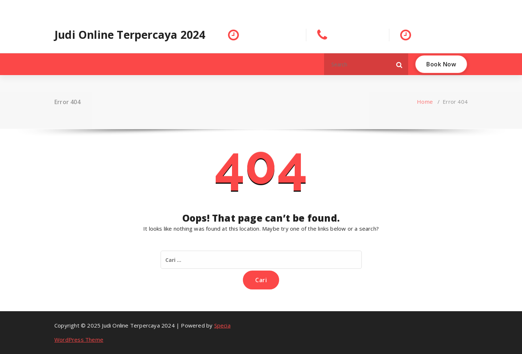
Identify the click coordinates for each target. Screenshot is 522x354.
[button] (399, 64)
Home (425, 101)
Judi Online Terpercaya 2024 (129, 34)
